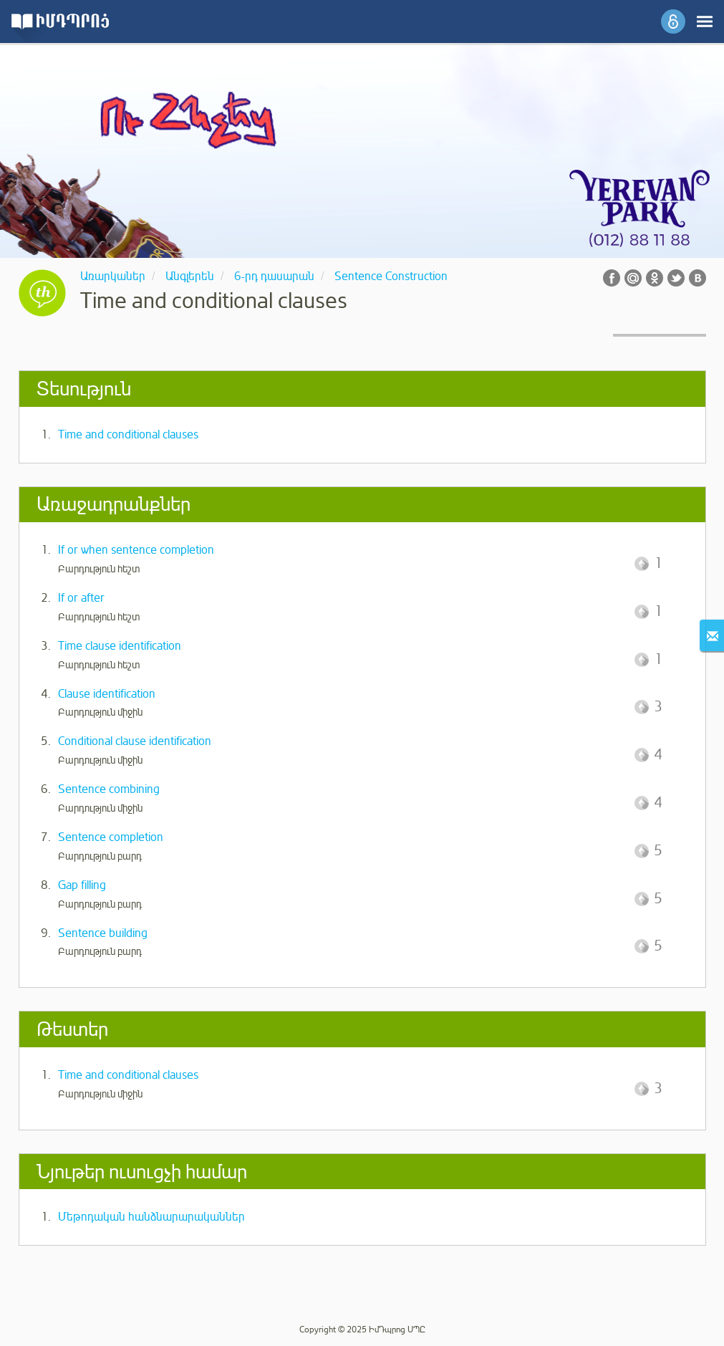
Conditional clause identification (134, 741)
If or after (81, 598)
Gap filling (82, 885)
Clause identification (106, 694)
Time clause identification (119, 646)
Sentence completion (110, 837)
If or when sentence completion (136, 550)
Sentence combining (109, 789)
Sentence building (103, 933)
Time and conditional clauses (128, 435)
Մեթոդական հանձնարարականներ (151, 1217)
